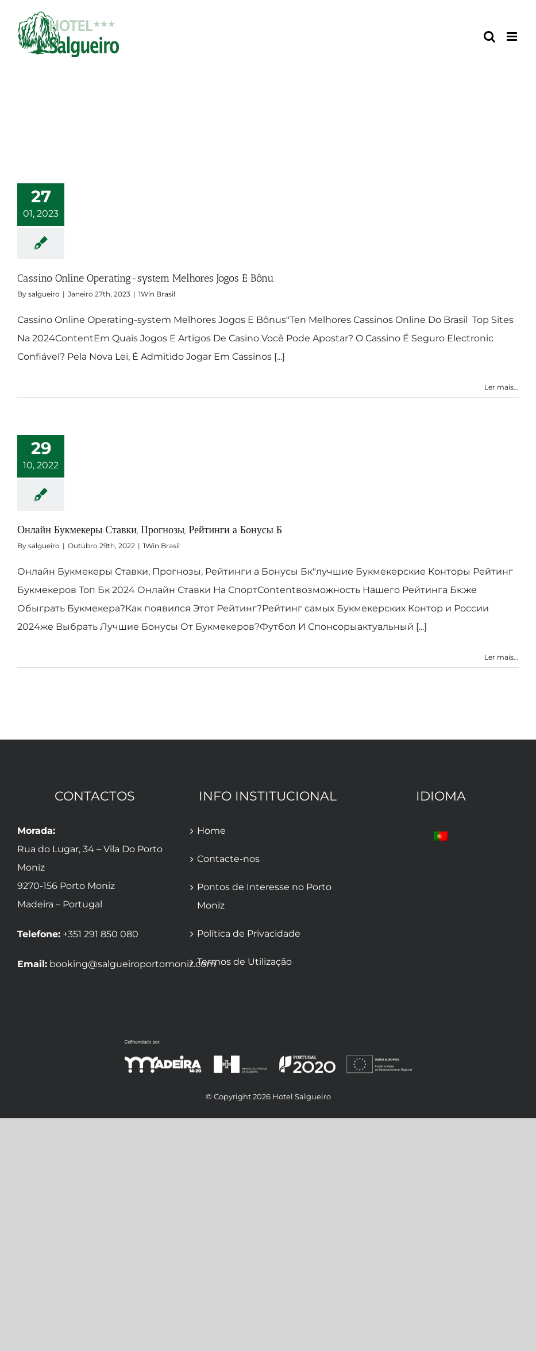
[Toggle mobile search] (489, 36)
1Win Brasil (156, 294)
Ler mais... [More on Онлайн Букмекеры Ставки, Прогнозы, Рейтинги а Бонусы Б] (501, 657)
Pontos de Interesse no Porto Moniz (264, 896)
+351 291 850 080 (100, 934)
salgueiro (44, 294)
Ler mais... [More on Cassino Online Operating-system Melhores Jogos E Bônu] (501, 387)
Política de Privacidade (248, 933)
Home (211, 830)
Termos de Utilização (244, 961)
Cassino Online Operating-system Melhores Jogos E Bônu (145, 278)
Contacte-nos (228, 858)
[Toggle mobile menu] (513, 36)
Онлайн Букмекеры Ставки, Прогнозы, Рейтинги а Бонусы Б (149, 530)
